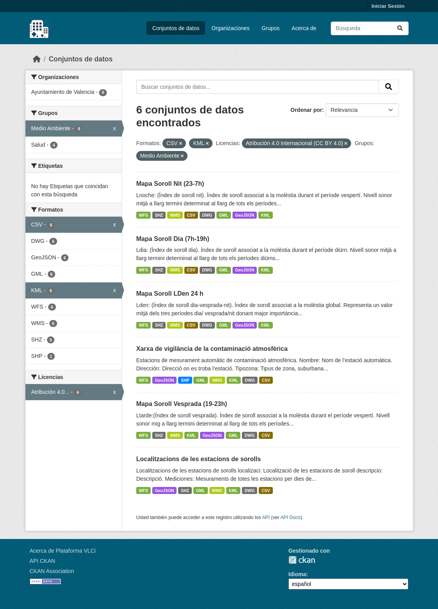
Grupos (270, 28)
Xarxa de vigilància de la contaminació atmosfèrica (212, 348)
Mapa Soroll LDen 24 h (170, 293)
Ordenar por (306, 110)
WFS (143, 215)
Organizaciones (230, 28)
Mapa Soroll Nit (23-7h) (170, 183)
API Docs (290, 517)
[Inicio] (37, 59)
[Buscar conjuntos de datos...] (370, 28)
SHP (185, 380)
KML (265, 215)
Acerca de (304, 28)
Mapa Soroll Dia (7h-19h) (172, 238)
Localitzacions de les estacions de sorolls (198, 459)
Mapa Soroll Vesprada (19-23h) (181, 404)
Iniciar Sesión (388, 6)
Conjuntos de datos (176, 28)
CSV (191, 215)
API (266, 517)
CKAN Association (52, 571)
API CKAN (42, 561)
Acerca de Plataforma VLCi (63, 551)
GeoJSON (244, 215)
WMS (175, 215)
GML (223, 215)
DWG (207, 215)
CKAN (301, 560)
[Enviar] (400, 28)
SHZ (159, 215)
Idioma (297, 574)
